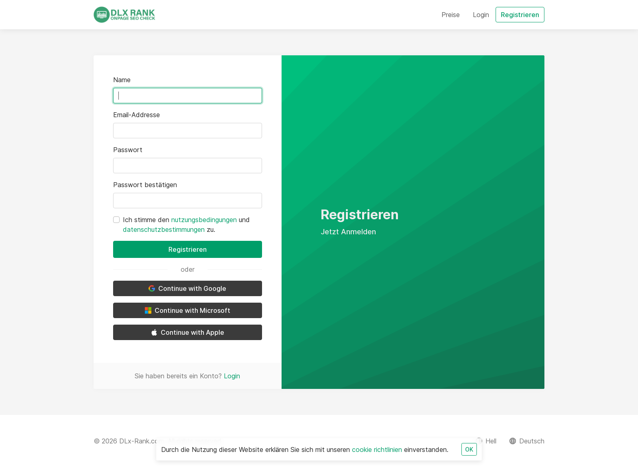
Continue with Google (187, 288)
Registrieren (187, 249)
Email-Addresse (136, 115)
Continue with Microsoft (187, 310)
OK (469, 449)
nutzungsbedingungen (204, 220)
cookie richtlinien (377, 449)
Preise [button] (450, 15)
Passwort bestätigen (145, 185)
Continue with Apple (187, 332)
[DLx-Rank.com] (124, 15)
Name (122, 80)
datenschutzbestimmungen (164, 229)
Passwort (127, 150)
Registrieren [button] (520, 15)
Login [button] (481, 15)
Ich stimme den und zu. (186, 225)
